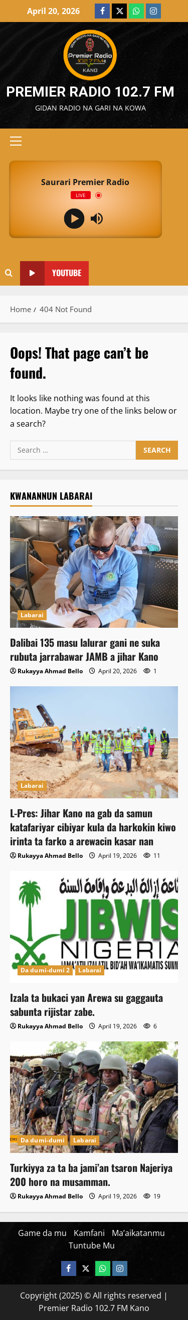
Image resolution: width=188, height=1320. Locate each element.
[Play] (74, 219)
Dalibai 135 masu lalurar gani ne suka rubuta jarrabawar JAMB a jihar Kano (85, 649)
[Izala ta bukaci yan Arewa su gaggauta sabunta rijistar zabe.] (94, 926)
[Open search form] (9, 273)
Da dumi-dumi (43, 1140)
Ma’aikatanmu (138, 1232)
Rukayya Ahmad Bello (50, 671)
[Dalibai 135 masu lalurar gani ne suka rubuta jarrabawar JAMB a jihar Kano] (94, 572)
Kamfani (89, 1232)
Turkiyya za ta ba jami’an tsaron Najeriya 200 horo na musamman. (91, 1174)
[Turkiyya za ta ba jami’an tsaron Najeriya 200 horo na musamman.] (94, 1097)
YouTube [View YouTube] (50, 273)
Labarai (32, 615)
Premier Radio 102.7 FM (90, 92)
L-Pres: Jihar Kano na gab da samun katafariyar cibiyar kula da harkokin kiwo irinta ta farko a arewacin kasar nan (93, 826)
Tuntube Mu (92, 1245)
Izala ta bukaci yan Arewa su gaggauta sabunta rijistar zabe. (86, 1004)
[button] (16, 141)
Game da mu (42, 1232)
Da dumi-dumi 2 (45, 970)
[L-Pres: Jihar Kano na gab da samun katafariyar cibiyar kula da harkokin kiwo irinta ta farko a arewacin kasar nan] (94, 742)
